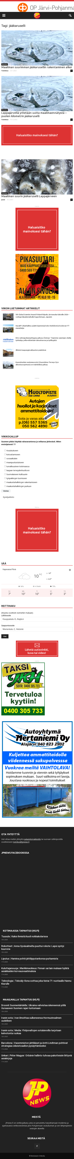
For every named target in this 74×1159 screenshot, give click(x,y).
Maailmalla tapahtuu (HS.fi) (21, 999)
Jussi (3, 200)
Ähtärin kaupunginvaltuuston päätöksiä (31, 350)
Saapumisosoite (8, 625)
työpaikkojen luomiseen (16, 478)
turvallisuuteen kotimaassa (17, 466)
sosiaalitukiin (11, 458)
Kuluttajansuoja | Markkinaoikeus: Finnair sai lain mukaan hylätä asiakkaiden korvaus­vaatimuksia (35, 970)
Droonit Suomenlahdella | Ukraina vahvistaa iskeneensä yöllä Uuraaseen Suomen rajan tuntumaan (33, 1007)
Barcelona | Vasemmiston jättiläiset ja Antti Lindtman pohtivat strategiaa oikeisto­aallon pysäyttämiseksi (34, 1044)
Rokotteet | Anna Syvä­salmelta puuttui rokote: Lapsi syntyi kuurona (32, 947)
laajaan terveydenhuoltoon (18, 470)
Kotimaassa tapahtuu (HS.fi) (21, 930)
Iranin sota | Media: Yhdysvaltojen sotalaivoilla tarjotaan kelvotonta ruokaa (31, 1032)
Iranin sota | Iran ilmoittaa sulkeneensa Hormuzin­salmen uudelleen (31, 1019)
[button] (70, 15)
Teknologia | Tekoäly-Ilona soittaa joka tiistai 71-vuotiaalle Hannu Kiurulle (36, 982)
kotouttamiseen (13, 454)
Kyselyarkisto (8, 497)
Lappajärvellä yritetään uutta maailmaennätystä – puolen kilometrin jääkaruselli (34, 114)
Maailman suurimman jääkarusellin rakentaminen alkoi (36, 67)
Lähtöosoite (6, 615)
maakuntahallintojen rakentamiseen (21, 482)
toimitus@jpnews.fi (21, 842)
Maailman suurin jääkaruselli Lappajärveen (29, 196)
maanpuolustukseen (15, 462)
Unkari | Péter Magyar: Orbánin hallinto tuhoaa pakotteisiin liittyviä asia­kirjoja (36, 1057)
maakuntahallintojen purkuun (18, 486)
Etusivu (4, 64)
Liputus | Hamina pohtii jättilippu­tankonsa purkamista (29, 958)
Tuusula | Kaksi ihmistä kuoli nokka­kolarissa (24, 936)
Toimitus (4, 71)
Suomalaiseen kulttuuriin (16, 474)
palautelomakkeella (32, 839)
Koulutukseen (12, 450)
